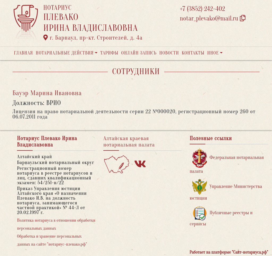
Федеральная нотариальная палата (227, 161)
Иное (213, 53)
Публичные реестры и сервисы (221, 216)
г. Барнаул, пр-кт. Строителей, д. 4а (93, 37)
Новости (169, 53)
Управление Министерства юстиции (226, 190)
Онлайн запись (138, 53)
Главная (23, 53)
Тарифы (109, 53)
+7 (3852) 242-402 (202, 8)
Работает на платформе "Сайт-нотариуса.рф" (229, 252)
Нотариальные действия (65, 53)
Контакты (193, 53)
